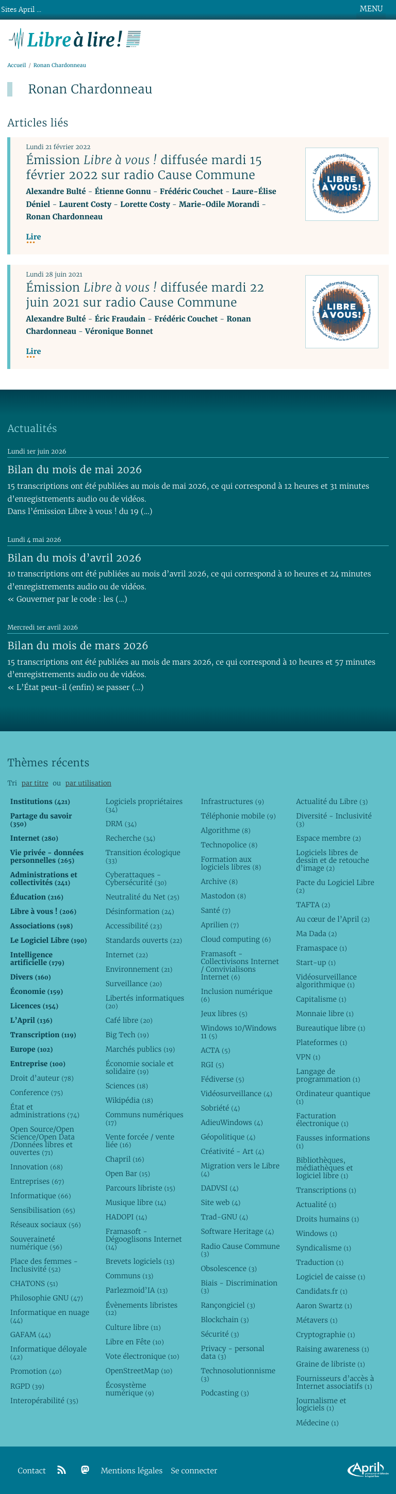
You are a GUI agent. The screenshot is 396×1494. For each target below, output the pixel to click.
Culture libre (133, 1327)
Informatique (40, 1195)
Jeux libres (224, 1013)
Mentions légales (132, 1471)
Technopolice (229, 844)
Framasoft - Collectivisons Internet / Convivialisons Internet (239, 965)
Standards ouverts (144, 940)
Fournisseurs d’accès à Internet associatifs (335, 1382)
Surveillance (134, 983)
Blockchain (225, 1319)
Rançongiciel (228, 1305)
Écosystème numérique (130, 1388)
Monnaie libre (325, 1013)
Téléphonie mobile (238, 816)
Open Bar (128, 1173)
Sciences (127, 1085)
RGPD (27, 1386)
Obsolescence (229, 1268)
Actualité (316, 1204)
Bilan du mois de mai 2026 (74, 469)
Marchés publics (140, 1049)
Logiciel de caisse (330, 1276)
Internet (127, 954)
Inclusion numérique (236, 995)
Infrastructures (232, 801)
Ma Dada (316, 933)
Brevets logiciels (140, 1261)
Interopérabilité (44, 1400)
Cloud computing (236, 939)
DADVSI (219, 1188)
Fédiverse (222, 1079)
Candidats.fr (322, 1291)
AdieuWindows (231, 1122)
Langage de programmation (328, 1075)
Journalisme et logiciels (321, 1404)
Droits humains (327, 1219)
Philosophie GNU (46, 1298)
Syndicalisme (323, 1247)
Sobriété (220, 1108)
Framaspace (321, 948)
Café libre (129, 1020)
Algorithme (226, 830)
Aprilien (220, 924)
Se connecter (194, 1471)
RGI (212, 1064)
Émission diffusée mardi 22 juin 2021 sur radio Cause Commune (145, 295)
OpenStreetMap (139, 1370)
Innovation (36, 1166)
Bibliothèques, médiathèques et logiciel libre (324, 1167)
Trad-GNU (224, 1217)
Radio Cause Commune (240, 1250)
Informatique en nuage (49, 1316)
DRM (121, 823)
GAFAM (30, 1334)
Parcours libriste (140, 1188)
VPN (308, 1057)
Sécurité (220, 1334)
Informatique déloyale (48, 1352)
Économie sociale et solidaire (140, 1067)
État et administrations (44, 1110)
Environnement (139, 969)
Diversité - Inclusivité (334, 819)
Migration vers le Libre (240, 1169)
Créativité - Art (232, 1151)
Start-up (316, 962)
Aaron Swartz (324, 1305)
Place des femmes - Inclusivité (44, 1265)
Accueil (16, 65)
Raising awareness (332, 1349)
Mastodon (223, 896)
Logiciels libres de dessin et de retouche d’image (332, 860)
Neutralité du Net (142, 897)
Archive (219, 881)
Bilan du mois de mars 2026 (77, 645)
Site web (220, 1202)
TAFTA (313, 904)
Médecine (317, 1422)
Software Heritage (237, 1231)
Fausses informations (333, 1141)
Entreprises (37, 1181)
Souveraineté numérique (36, 1242)
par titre (35, 783)
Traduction (319, 1262)
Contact (32, 1471)
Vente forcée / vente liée (140, 1140)
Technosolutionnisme (238, 1374)
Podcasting (225, 1392)
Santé (215, 910)
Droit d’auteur (42, 1078)
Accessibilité (134, 925)
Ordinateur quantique (333, 1097)
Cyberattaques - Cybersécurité (136, 878)
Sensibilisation (42, 1210)
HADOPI (126, 1217)
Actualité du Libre (332, 801)
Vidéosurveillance (236, 1093)
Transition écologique (143, 856)
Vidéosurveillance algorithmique (326, 980)
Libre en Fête (135, 1341)
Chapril (125, 1159)
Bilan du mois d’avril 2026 (74, 558)
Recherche (131, 838)
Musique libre (136, 1202)
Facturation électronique (322, 1119)
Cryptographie (325, 1334)
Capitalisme (321, 999)
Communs (130, 1275)
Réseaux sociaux (45, 1224)
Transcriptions (326, 1190)
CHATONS (34, 1283)
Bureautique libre (330, 1028)
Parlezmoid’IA (137, 1290)
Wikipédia (129, 1100)
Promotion (36, 1371)
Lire (33, 237)
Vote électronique (142, 1356)
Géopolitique (228, 1137)
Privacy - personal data (232, 1352)
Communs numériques (145, 1118)
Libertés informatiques (145, 1001)
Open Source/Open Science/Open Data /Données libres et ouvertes (42, 1140)
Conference (36, 1092)
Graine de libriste (330, 1364)
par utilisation (88, 783)
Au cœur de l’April (333, 919)
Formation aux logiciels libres (231, 863)
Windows (316, 1233)
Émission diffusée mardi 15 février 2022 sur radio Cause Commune (144, 167)
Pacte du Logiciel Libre (335, 886)
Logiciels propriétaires (144, 805)
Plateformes (321, 1042)
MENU (371, 8)
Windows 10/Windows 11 (238, 1031)
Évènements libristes (142, 1309)
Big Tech (127, 1034)
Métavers (316, 1320)
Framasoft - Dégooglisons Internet (144, 1239)
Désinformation (140, 911)
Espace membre (328, 838)
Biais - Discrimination (239, 1286)
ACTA (215, 1050)
